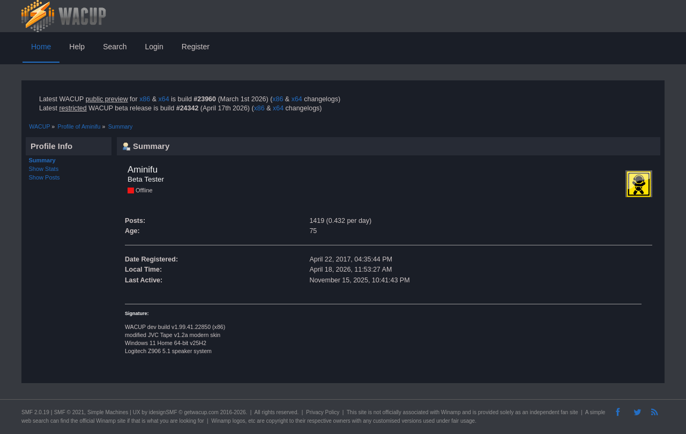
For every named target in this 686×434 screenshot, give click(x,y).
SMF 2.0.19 (35, 412)
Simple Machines (107, 412)
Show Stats (44, 169)
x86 (144, 99)
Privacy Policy (322, 412)
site (362, 412)
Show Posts (44, 177)
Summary (42, 160)
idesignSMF (163, 412)
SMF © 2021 (69, 412)
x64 (163, 99)
